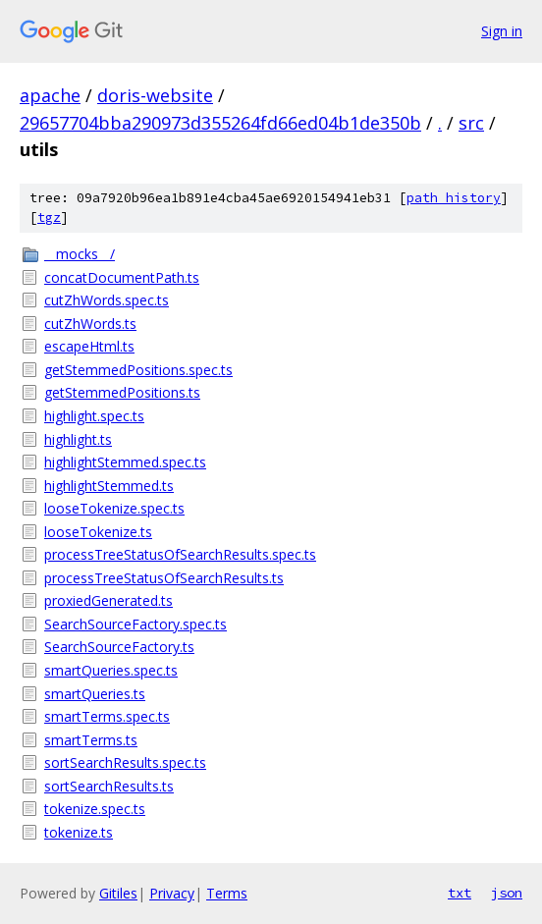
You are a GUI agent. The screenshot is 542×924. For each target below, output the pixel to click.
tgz (49, 217)
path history (453, 198)
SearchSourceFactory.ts (119, 646)
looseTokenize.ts (98, 531)
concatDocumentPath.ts (121, 277)
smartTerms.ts (90, 740)
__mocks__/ (79, 254)
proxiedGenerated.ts (108, 600)
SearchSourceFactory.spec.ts (135, 624)
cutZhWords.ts (90, 323)
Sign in (501, 31)
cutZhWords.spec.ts (106, 300)
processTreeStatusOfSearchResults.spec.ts (180, 554)
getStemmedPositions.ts (122, 392)
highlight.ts (78, 439)
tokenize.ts (78, 832)
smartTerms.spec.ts (107, 716)
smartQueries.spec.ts (111, 670)
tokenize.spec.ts (94, 808)
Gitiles (118, 893)
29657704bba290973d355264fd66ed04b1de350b (220, 123)
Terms (226, 893)
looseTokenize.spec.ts (114, 508)
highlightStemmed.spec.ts (125, 462)
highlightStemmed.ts (109, 485)
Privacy (171, 893)
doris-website (155, 95)
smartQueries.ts (94, 693)
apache (50, 95)
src (471, 123)
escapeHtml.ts (89, 346)
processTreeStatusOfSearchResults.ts (164, 578)
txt (459, 892)
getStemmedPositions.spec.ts (138, 369)
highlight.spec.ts (94, 416)
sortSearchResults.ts (109, 786)
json (506, 892)
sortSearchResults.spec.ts (125, 762)
